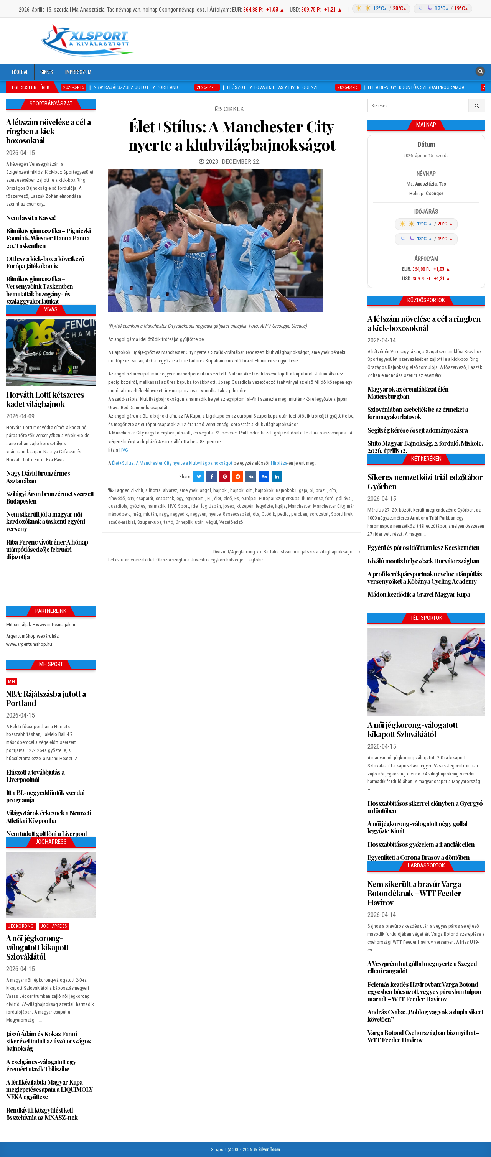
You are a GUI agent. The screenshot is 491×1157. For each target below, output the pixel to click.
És (236, 498)
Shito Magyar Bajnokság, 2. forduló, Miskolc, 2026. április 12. (425, 446)
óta (256, 514)
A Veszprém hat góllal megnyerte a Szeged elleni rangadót (422, 967)
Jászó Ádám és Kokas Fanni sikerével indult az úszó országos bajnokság (48, 1041)
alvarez (170, 490)
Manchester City (328, 506)
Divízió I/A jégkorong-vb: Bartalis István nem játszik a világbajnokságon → (287, 552)
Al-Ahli (137, 490)
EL (209, 498)
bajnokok (264, 490)
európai (249, 498)
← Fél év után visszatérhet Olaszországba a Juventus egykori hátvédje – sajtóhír (182, 560)
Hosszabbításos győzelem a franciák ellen (421, 844)
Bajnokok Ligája (291, 490)
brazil (321, 490)
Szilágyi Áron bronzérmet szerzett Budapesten (50, 497)
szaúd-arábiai (121, 522)
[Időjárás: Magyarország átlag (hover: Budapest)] (411, 8)
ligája (280, 506)
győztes (137, 506)
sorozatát (319, 514)
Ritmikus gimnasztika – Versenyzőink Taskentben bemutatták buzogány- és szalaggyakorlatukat (39, 290)
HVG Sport (178, 506)
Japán (215, 506)
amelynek (189, 490)
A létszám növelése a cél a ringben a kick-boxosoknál (48, 131)
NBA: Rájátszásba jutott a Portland (46, 698)
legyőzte (264, 506)
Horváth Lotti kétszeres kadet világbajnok (45, 399)
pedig (283, 514)
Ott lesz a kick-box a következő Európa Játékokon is (45, 262)
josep (228, 506)
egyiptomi (195, 498)
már (350, 506)
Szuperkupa (149, 522)
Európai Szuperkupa (279, 498)
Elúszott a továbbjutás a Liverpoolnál (35, 775)
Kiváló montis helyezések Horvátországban (423, 561)
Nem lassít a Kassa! (30, 218)
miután (150, 514)
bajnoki (220, 490)
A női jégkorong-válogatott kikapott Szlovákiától (37, 947)
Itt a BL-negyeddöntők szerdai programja (45, 796)
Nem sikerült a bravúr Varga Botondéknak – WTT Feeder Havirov (414, 893)
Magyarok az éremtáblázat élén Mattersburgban (407, 392)
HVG (123, 450)
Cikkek (46, 72)
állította (153, 490)
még (137, 514)
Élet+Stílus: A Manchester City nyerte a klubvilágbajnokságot (232, 135)
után (199, 522)
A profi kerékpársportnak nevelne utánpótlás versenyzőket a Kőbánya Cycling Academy (424, 577)
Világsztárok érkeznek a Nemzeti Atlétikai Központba (48, 816)
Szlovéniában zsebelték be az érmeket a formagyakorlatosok (417, 413)
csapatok (165, 498)
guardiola (117, 506)
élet (217, 498)
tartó (168, 522)
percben (299, 514)
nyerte (215, 514)
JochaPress (54, 926)
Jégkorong (21, 926)
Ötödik (268, 514)
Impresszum (78, 72)
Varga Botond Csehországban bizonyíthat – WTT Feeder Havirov (423, 1036)
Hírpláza (279, 463)
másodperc (119, 514)
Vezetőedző (231, 522)
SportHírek (342, 514)
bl (311, 490)
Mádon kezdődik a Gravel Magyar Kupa (418, 594)
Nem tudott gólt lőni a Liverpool (46, 833)
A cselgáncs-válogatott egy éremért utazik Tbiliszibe (41, 1065)
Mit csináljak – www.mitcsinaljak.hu (41, 624)
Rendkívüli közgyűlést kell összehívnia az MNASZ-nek (41, 1113)
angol (205, 490)
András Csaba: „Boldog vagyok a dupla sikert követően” (425, 1015)
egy (179, 498)
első (228, 498)
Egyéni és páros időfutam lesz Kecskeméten (423, 547)
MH (11, 682)
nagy (163, 514)
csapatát (144, 498)
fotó (329, 498)
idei (195, 506)
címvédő (116, 498)
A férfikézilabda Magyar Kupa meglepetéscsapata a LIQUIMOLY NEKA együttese (49, 1089)
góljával (344, 498)
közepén (245, 506)
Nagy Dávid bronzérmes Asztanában (38, 476)
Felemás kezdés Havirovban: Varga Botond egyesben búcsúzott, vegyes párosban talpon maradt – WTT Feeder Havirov (424, 991)
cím (332, 490)
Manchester (299, 506)
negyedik (179, 514)
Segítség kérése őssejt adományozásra (417, 430)
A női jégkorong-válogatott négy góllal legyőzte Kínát (417, 827)
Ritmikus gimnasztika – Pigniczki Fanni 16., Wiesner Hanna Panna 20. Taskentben (48, 238)
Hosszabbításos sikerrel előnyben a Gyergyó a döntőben (425, 807)
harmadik (157, 506)
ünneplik (184, 522)
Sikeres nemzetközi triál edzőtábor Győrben (425, 481)
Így (203, 506)
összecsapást (236, 514)
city (130, 498)
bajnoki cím (241, 490)
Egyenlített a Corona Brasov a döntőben (418, 857)
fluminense (312, 498)
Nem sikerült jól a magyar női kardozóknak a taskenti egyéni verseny (45, 521)
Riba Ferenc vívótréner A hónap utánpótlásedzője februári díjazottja (47, 549)
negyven (198, 514)
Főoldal (20, 72)
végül (211, 522)
